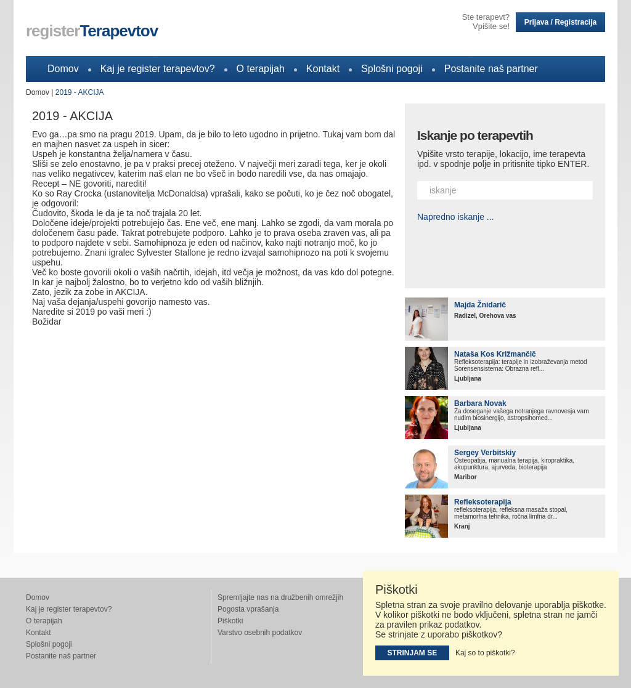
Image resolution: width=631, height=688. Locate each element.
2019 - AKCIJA (79, 92)
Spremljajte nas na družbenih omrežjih (280, 597)
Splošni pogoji (392, 68)
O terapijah (261, 68)
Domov (63, 68)
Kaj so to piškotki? (485, 653)
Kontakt (323, 68)
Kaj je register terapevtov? (157, 68)
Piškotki (230, 621)
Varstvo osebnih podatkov (260, 632)
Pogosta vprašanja (248, 609)
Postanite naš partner (491, 68)
